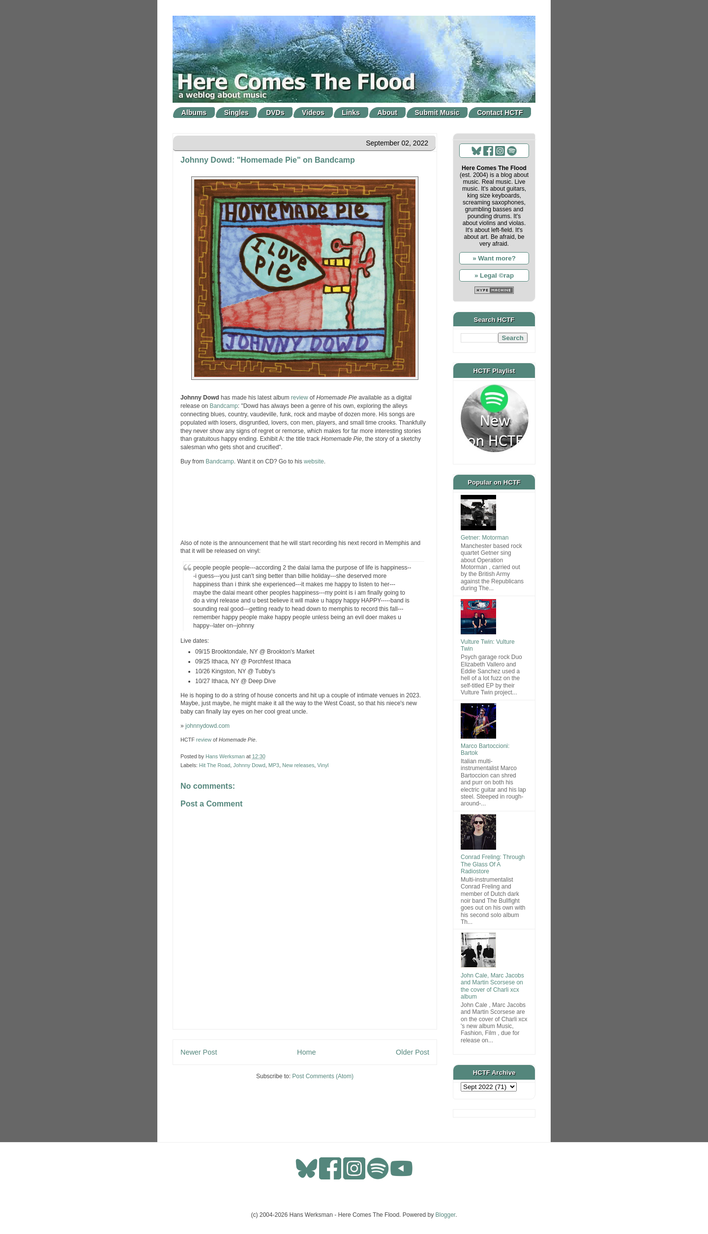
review (299, 397)
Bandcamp (223, 405)
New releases (298, 765)
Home (306, 1052)
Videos (313, 112)
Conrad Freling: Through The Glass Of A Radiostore (493, 864)
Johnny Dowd (249, 765)
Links (351, 112)
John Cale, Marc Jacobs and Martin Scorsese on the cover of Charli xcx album (492, 986)
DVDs (275, 112)
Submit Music (437, 112)
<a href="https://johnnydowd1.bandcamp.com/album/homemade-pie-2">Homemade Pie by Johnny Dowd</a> (304, 501)
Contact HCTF (500, 112)
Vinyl (322, 765)
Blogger (446, 1214)
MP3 (273, 765)
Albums (193, 112)
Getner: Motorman (484, 537)
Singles (236, 112)
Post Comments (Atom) (323, 1076)
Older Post (412, 1052)
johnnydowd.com (207, 725)
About (387, 112)
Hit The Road (214, 765)
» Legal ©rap (494, 275)
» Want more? (494, 258)
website (314, 461)
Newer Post (198, 1052)
